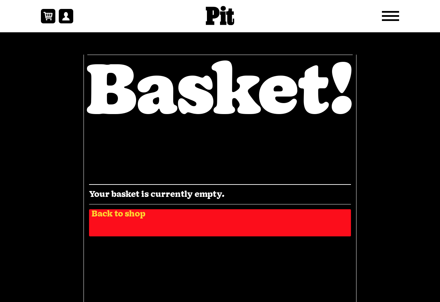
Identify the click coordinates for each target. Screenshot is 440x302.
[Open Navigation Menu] (390, 16)
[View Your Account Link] (66, 16)
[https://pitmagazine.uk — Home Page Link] (220, 16)
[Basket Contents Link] (48, 16)
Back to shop (118, 214)
